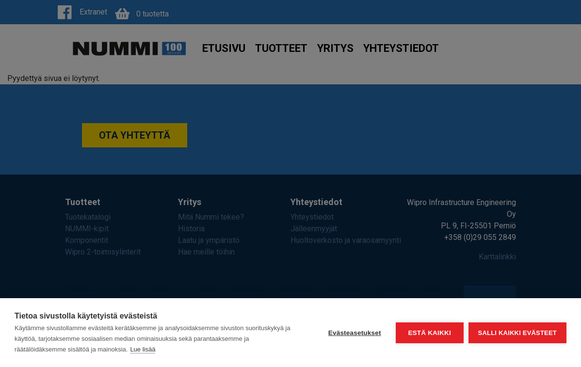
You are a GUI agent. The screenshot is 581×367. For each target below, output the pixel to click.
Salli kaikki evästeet (517, 332)
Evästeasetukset (354, 332)
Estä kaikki (429, 332)
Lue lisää (142, 349)
